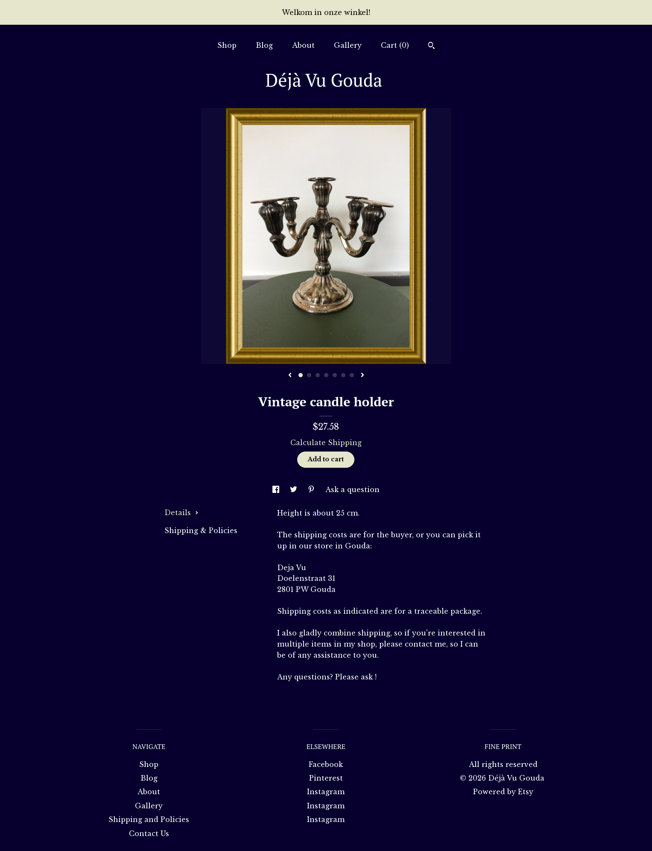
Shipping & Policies (200, 530)
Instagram (326, 791)
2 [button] (309, 375)
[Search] (431, 46)
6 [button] (343, 375)
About (303, 45)
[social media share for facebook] (276, 489)
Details (181, 512)
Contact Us (149, 833)
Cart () (395, 45)
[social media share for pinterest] (312, 489)
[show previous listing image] (290, 376)
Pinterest (326, 778)
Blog (264, 45)
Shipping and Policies (148, 819)
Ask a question (352, 489)
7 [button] (352, 375)
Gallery (348, 45)
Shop (227, 45)
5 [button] (335, 375)
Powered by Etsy (503, 791)
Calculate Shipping (326, 442)
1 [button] (300, 375)
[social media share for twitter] (294, 489)
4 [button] (326, 375)
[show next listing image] (362, 376)
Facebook (326, 764)
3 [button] (318, 375)
